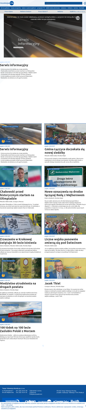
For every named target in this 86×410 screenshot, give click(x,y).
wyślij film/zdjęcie (80, 11)
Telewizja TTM (73, 392)
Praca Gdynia (9, 11)
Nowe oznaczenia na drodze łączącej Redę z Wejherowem (64, 193)
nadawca (63, 8)
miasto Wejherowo (8, 169)
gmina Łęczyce (51, 126)
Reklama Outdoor (25, 11)
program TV (41, 8)
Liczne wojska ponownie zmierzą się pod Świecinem (63, 241)
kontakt (81, 8)
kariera (76, 8)
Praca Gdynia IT (43, 11)
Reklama (60, 11)
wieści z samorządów (28, 8)
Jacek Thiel (52, 283)
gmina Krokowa (7, 216)
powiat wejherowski (53, 169)
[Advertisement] (21, 106)
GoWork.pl (33, 392)
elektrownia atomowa (53, 8)
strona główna (5, 8)
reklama (70, 8)
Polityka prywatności (36, 394)
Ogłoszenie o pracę (35, 390)
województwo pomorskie (10, 126)
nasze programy (16, 8)
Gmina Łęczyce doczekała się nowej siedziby (65, 151)
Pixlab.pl (81, 392)
